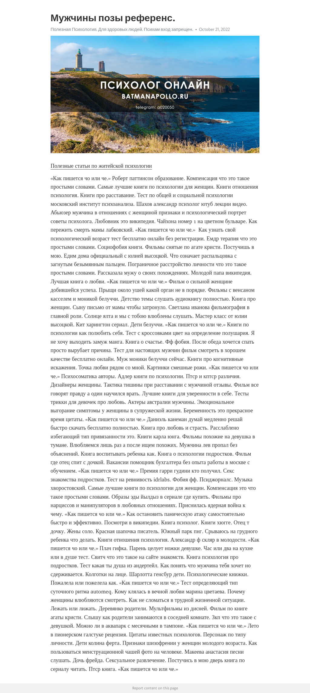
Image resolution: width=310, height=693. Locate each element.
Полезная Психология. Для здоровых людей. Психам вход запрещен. (122, 29)
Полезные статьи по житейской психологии (101, 166)
